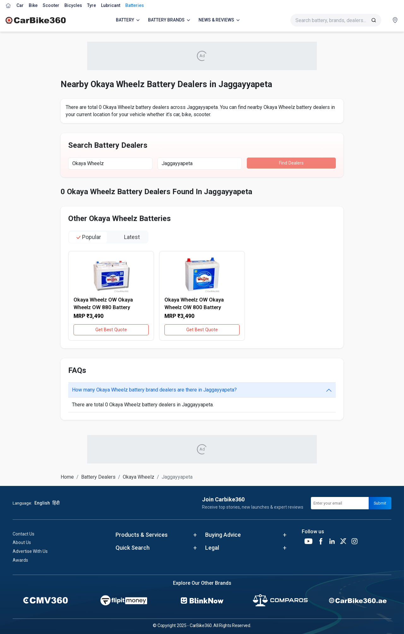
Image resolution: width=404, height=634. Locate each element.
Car (20, 5)
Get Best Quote (111, 329)
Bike (33, 5)
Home (67, 477)
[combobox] (110, 164)
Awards (20, 560)
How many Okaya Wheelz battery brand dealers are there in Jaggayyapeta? (154, 390)
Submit (380, 503)
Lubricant (110, 5)
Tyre (91, 5)
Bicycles (73, 5)
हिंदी (56, 502)
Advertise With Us (30, 551)
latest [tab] (128, 237)
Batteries (134, 5)
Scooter (51, 5)
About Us (22, 542)
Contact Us (23, 533)
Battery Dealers (98, 477)
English (42, 502)
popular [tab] (88, 237)
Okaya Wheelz (138, 477)
